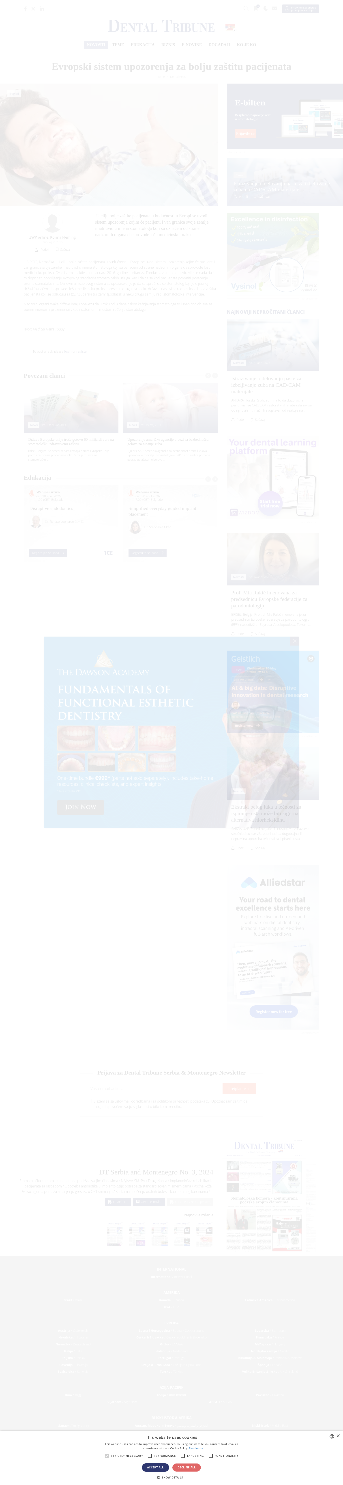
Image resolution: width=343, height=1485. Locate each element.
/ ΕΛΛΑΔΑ (171, 1344)
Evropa (171, 1323)
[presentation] (208, 375)
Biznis (168, 45)
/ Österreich (73, 1330)
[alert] (171, 1458)
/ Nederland (171, 1351)
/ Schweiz (73, 1371)
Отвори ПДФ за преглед (190, 1202)
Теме (118, 45)
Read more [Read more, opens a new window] (196, 1448)
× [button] (338, 1436)
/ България (270, 1330)
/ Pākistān (270, 1395)
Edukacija (143, 45)
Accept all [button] (155, 1467)
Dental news (178, 77)
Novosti (96, 45)
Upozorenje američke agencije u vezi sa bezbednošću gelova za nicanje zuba (168, 441)
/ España (270, 1365)
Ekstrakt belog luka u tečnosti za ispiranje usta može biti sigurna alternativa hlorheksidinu (266, 813)
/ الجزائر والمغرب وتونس (171, 1425)
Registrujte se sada (48, 553)
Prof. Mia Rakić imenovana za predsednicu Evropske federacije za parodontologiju (269, 599)
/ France (270, 1337)
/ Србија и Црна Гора (171, 1365)
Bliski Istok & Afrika (172, 1417)
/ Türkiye (171, 1371)
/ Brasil (73, 1300)
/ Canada (171, 1300)
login (68, 351)
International (171, 1269)
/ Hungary (270, 1344)
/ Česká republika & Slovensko (171, 1337)
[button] (171, 1477)
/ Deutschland (73, 1344)
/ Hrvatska (73, 1337)
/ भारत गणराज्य (171, 1395)
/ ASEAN (220, 1402)
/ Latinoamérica (270, 1300)
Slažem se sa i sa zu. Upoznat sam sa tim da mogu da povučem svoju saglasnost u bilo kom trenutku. (170, 1104)
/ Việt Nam (122, 1402)
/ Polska (73, 1358)
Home (161, 77)
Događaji (219, 45)
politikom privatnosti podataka (181, 1101)
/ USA (171, 1307)
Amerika (171, 1292)
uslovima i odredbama (132, 1101)
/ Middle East (270, 1425)
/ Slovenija (73, 1365)
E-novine (192, 45)
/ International (171, 1277)
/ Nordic (270, 1351)
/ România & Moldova (270, 1358)
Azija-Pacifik (172, 1387)
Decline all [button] (187, 1467)
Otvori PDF (118, 1202)
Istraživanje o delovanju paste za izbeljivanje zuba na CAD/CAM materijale (282, 186)
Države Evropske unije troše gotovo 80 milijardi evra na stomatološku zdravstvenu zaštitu (71, 441)
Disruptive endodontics (51, 508)
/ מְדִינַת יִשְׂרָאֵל (73, 1425)
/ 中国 (73, 1395)
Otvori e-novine (149, 1202)
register (82, 351)
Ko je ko (246, 45)
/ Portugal (171, 1358)
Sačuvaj (264, 196)
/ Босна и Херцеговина (171, 1330)
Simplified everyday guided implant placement (162, 511)
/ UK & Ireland (270, 1371)
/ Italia (73, 1351)
